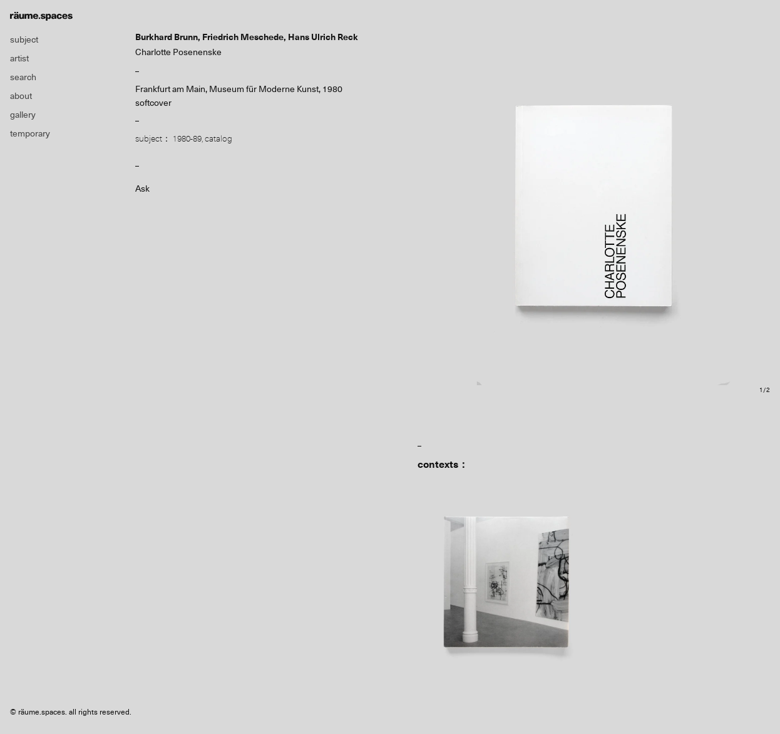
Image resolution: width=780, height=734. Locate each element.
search (23, 77)
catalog (218, 138)
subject (24, 39)
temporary (30, 133)
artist (19, 58)
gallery (23, 114)
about (21, 95)
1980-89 (187, 138)
